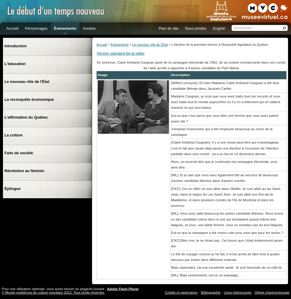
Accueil (102, 44)
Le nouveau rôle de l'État (150, 44)
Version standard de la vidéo (121, 53)
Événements (119, 44)
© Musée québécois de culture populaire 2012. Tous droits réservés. (53, 292)
